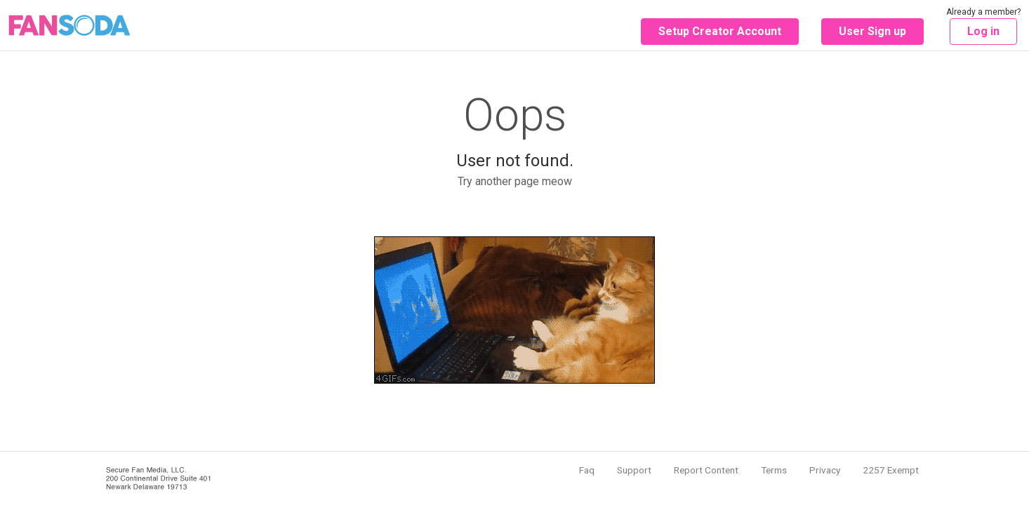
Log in (983, 31)
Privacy (824, 470)
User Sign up (872, 31)
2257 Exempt (891, 470)
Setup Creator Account (719, 31)
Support (634, 470)
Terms (774, 470)
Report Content (706, 470)
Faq (587, 470)
